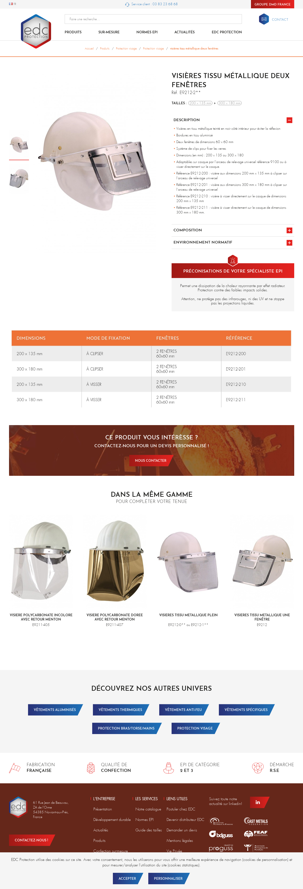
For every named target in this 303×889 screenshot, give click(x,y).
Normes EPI (147, 32)
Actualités (184, 32)
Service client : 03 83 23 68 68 (151, 4)
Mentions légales (180, 840)
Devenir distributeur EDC (185, 819)
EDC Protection (227, 32)
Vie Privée (174, 851)
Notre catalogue (148, 809)
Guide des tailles (148, 830)
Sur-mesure (109, 32)
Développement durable (112, 819)
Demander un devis (182, 830)
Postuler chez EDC (181, 809)
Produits (73, 32)
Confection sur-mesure (110, 851)
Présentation (102, 809)
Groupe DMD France (273, 4)
